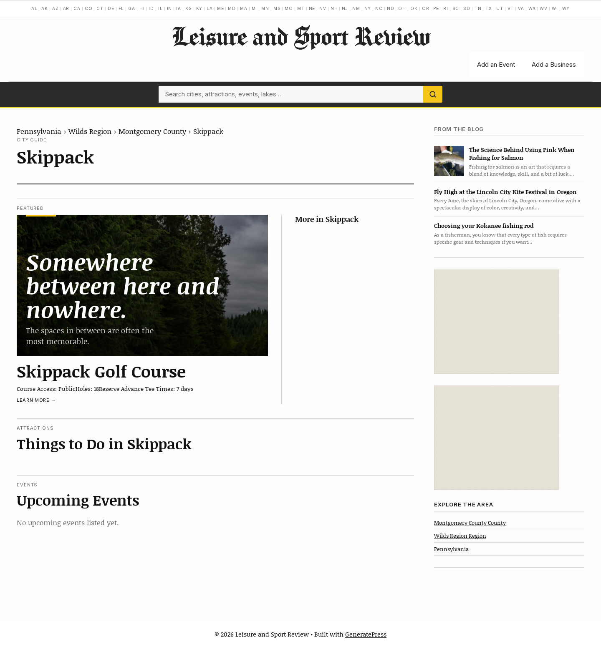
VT (511, 8)
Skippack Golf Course (101, 371)
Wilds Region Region (460, 535)
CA (77, 8)
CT (100, 8)
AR (66, 8)
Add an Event (496, 64)
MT (301, 8)
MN (265, 8)
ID (151, 8)
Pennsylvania (39, 131)
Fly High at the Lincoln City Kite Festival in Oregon (505, 191)
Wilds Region (89, 131)
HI (142, 8)
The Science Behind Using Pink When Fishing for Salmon (522, 153)
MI (255, 8)
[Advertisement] (496, 321)
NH (334, 8)
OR (425, 8)
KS (188, 8)
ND (390, 8)
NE (312, 8)
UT (499, 8)
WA (532, 8)
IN (169, 8)
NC (379, 8)
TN (478, 8)
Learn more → (36, 400)
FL (121, 8)
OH (402, 8)
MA (243, 8)
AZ (55, 8)
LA (210, 8)
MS (277, 8)
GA (131, 8)
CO (89, 8)
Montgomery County (152, 131)
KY (199, 8)
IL (160, 8)
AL (34, 8)
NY (367, 8)
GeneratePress (365, 634)
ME (220, 8)
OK (414, 8)
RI (445, 8)
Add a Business (554, 64)
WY (566, 8)
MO (289, 8)
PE (436, 8)
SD (466, 8)
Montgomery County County (470, 522)
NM (356, 8)
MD (232, 8)
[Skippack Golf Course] (142, 285)
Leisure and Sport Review (301, 36)
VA (521, 8)
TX (488, 8)
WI (555, 8)
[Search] (432, 94)
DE (111, 8)
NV (322, 8)
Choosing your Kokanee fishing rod (483, 225)
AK (44, 8)
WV (544, 8)
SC (456, 8)
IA (178, 8)
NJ (345, 8)
